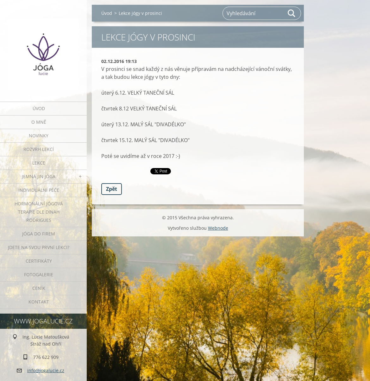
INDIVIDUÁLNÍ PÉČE (38, 190)
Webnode (218, 228)
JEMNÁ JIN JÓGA (38, 176)
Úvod (39, 108)
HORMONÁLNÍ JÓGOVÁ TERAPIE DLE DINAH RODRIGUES (39, 212)
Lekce (38, 163)
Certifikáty (39, 261)
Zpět (111, 188)
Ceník (38, 288)
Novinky (38, 136)
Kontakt (38, 302)
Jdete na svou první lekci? (38, 247)
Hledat (292, 13)
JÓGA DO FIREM (38, 234)
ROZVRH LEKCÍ (38, 149)
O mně (38, 122)
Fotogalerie (38, 275)
